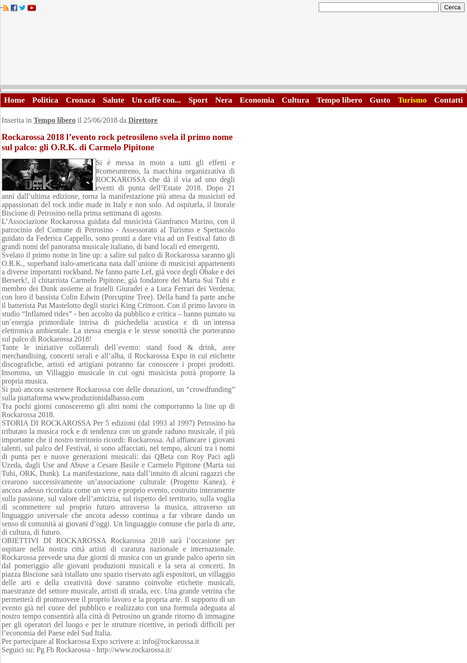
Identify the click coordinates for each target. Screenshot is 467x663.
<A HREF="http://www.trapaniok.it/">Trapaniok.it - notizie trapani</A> (234, 51)
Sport (198, 100)
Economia (257, 100)
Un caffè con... (156, 100)
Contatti (448, 100)
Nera (223, 100)
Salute (113, 100)
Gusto (379, 100)
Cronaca (80, 100)
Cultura (295, 100)
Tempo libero (339, 100)
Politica (45, 100)
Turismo (412, 100)
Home (14, 100)
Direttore (142, 120)
